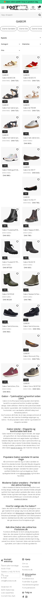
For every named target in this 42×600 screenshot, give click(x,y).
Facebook (23, 597)
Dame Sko (23, 29)
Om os (25, 564)
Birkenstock (20, 513)
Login (27, 7)
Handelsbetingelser (30, 585)
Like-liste (17, 57)
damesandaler (25, 473)
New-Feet (30, 513)
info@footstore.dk (8, 581)
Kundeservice (28, 579)
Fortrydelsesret (28, 588)
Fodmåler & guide (29, 582)
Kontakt (25, 567)
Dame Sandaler (8, 29)
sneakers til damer (21, 499)
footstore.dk (27, 570)
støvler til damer (17, 448)
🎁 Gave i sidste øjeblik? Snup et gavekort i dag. (21, 2)
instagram (26, 597)
